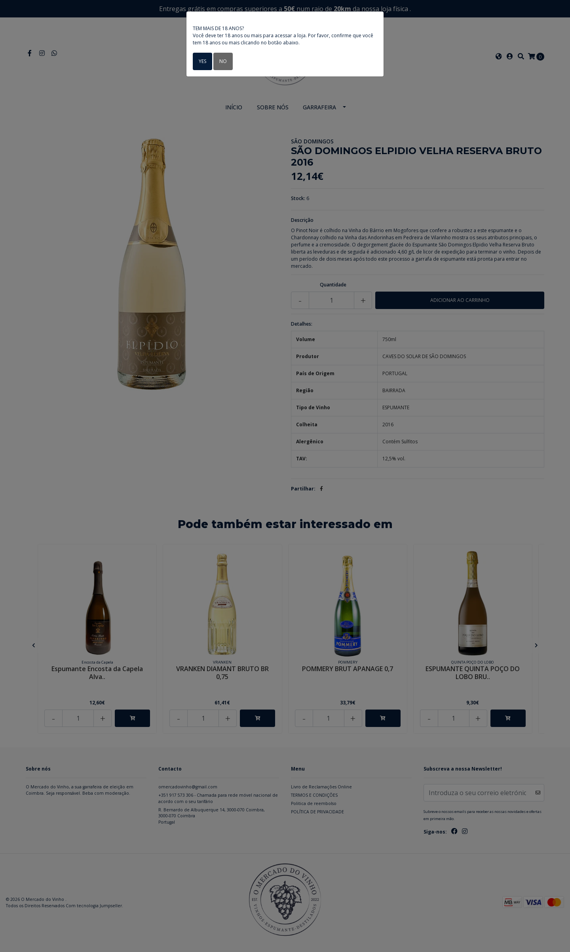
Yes (202, 61)
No (223, 61)
